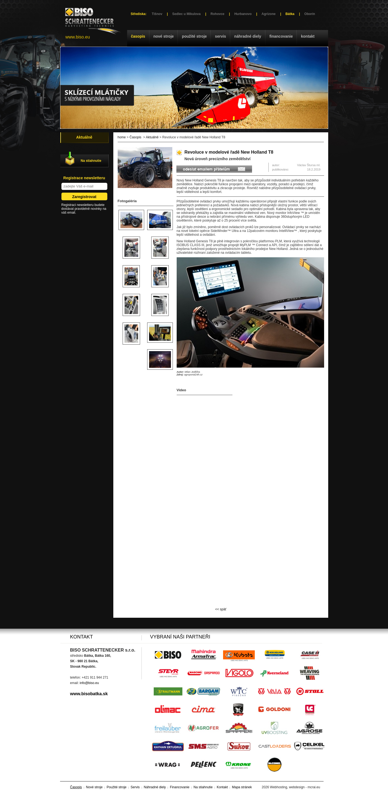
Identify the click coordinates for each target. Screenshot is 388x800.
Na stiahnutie (91, 161)
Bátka (290, 14)
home (122, 137)
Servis (220, 36)
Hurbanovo (242, 14)
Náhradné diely (247, 36)
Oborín (309, 14)
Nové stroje (163, 36)
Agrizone (269, 14)
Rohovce (217, 14)
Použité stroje (194, 36)
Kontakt (308, 36)
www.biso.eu (78, 37)
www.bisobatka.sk (89, 693)
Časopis (138, 36)
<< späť (220, 609)
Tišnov (157, 14)
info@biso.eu (89, 683)
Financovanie (281, 36)
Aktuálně (152, 137)
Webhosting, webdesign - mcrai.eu (295, 787)
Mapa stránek (242, 787)
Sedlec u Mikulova (186, 14)
